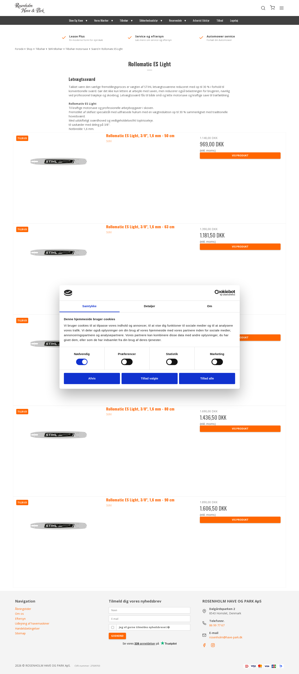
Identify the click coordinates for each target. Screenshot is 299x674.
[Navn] (149, 610)
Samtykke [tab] (89, 306)
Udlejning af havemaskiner (32, 623)
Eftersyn (20, 619)
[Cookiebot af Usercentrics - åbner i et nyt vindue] (217, 293)
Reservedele (175, 20)
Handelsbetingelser (27, 628)
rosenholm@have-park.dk (225, 637)
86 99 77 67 (217, 625)
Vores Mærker (101, 20)
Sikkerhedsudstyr (148, 20)
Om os (19, 614)
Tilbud (219, 20)
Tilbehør (124, 20)
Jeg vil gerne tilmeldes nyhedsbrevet (144, 627)
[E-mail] (149, 618)
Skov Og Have (76, 20)
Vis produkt (240, 155)
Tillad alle (207, 378)
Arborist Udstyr (201, 20)
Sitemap (20, 633)
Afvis (92, 378)
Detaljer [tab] (149, 306)
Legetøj (234, 20)
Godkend (117, 636)
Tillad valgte (149, 378)
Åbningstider (23, 609)
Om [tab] (209, 306)
